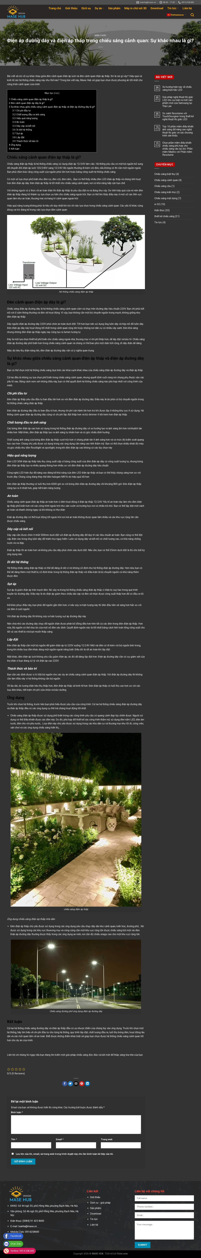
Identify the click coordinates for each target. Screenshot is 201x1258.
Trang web (106, 1139)
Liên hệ (187, 8)
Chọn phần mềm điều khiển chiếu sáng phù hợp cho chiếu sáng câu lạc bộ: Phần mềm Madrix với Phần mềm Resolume (177, 148)
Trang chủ (54, 8)
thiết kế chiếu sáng (164, 216)
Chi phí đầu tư (21, 110)
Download (157, 8)
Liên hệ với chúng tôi (18, 1054)
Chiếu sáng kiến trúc (165, 192)
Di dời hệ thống (22, 129)
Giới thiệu (71, 8)
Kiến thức (100, 35)
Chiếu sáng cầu (162, 186)
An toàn (18, 122)
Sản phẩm (114, 8)
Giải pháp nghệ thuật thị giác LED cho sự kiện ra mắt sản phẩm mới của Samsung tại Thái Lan (177, 102)
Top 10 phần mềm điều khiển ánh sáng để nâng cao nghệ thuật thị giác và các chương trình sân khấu (177, 131)
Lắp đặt (18, 137)
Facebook (16, 1236)
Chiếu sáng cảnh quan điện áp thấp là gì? (31, 99)
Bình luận (17, 1112)
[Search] (192, 14)
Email (60, 1139)
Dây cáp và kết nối (23, 126)
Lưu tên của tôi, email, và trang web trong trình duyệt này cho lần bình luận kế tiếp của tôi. (65, 1154)
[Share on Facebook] (64, 1083)
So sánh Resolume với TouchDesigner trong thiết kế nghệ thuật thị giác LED (178, 116)
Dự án (99, 8)
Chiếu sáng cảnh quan (166, 180)
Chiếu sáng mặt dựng (165, 198)
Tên (14, 1139)
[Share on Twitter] (70, 1083)
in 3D (157, 204)
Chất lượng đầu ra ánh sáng (28, 114)
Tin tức (173, 8)
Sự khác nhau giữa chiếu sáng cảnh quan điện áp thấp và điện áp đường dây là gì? (52, 106)
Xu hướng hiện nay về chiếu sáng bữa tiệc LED (177, 88)
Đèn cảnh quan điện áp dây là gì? (27, 103)
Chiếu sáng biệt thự (164, 174)
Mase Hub (85, 80)
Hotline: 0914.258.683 (22, 1250)
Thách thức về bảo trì (25, 141)
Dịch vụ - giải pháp (100, 1202)
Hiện (57, 93)
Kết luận (14, 148)
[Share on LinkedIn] (87, 1083)
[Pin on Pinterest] (81, 1083)
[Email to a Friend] (76, 1083)
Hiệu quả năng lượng (25, 118)
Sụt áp (17, 133)
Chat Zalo (16, 1243)
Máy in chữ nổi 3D (135, 8)
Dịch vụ (86, 8)
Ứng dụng (15, 144)
